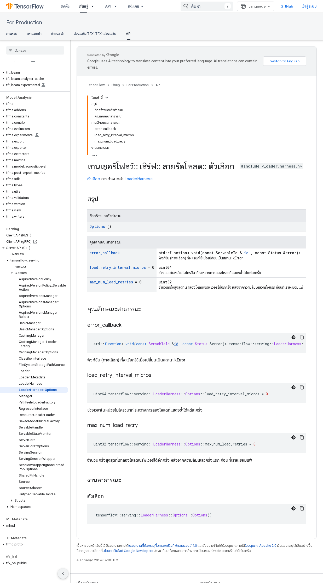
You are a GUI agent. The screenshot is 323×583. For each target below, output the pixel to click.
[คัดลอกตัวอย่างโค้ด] (302, 337)
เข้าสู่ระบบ (309, 6)
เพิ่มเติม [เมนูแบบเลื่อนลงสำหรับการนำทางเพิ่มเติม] (133, 6)
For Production (24, 22)
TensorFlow (96, 85)
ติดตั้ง (65, 6)
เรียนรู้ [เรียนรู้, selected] (83, 6)
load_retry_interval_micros (117, 267)
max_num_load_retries (111, 281)
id (246, 252)
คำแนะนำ (57, 33)
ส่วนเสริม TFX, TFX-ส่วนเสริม (95, 33)
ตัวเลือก (93, 178)
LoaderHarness (138, 178)
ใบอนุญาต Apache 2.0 (260, 546)
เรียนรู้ (116, 85)
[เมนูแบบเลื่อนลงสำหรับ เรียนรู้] (94, 6)
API (108, 6)
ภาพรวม (11, 33)
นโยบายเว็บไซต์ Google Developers (128, 551)
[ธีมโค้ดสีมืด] (293, 337)
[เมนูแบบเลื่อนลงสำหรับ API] (117, 6)
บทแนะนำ (34, 33)
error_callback (104, 252)
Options (97, 226)
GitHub (286, 6)
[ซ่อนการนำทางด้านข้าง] (63, 573)
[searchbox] (35, 50)
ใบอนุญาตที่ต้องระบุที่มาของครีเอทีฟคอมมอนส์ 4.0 (162, 546)
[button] (34, 72)
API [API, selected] (128, 33)
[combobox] (207, 6)
